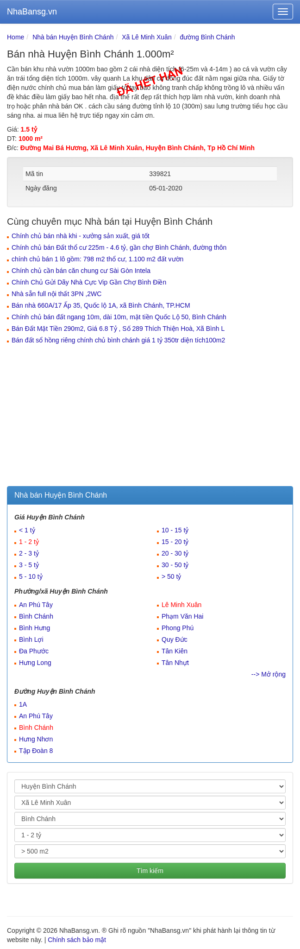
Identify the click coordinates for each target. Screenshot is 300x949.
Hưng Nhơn (36, 739)
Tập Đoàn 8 (36, 750)
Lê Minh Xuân (181, 604)
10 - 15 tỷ (175, 530)
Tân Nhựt (175, 662)
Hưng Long (35, 662)
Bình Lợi (31, 639)
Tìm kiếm (150, 870)
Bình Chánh (36, 616)
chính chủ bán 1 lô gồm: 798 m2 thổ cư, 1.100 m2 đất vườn (97, 259)
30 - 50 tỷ (175, 565)
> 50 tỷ (171, 576)
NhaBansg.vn (32, 11)
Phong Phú (178, 628)
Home (15, 37)
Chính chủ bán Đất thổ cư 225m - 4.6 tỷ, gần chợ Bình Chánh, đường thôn (119, 247)
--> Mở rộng (268, 674)
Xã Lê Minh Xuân (146, 37)
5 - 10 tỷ (31, 576)
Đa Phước (34, 651)
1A (23, 704)
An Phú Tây (36, 604)
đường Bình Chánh (207, 37)
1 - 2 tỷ (29, 541)
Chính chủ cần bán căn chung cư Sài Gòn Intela (81, 270)
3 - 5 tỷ (29, 565)
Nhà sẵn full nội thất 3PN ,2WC (56, 293)
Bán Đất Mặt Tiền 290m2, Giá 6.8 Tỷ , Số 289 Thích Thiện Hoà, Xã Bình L (118, 328)
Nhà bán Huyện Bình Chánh (72, 37)
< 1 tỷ (27, 530)
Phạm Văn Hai (182, 616)
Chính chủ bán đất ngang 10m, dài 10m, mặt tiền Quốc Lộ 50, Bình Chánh (119, 317)
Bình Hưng (34, 628)
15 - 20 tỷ (175, 541)
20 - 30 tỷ (175, 553)
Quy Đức (175, 639)
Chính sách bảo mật (77, 939)
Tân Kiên (175, 651)
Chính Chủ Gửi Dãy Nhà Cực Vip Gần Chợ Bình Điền (89, 282)
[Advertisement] (150, 416)
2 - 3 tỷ (29, 553)
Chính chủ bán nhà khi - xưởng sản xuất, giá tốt (81, 236)
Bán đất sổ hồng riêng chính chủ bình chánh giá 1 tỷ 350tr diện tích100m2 (118, 340)
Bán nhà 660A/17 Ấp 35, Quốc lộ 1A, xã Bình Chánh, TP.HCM (101, 305)
